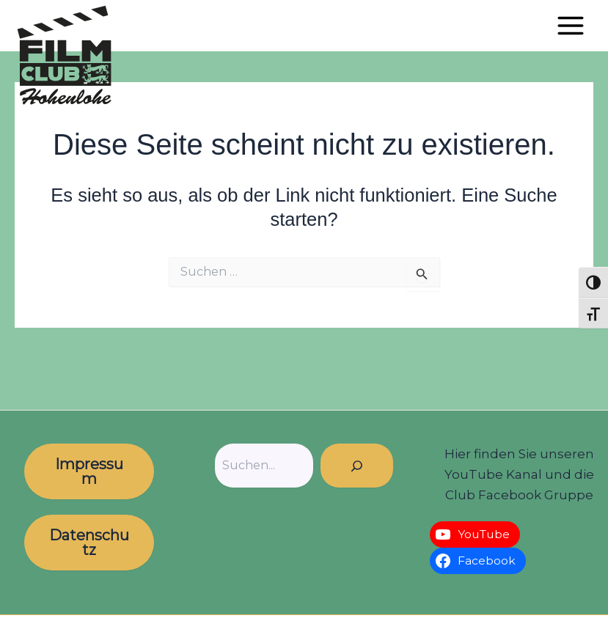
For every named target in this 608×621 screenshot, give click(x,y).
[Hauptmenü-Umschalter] (570, 25)
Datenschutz (89, 542)
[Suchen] (357, 466)
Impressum (89, 471)
